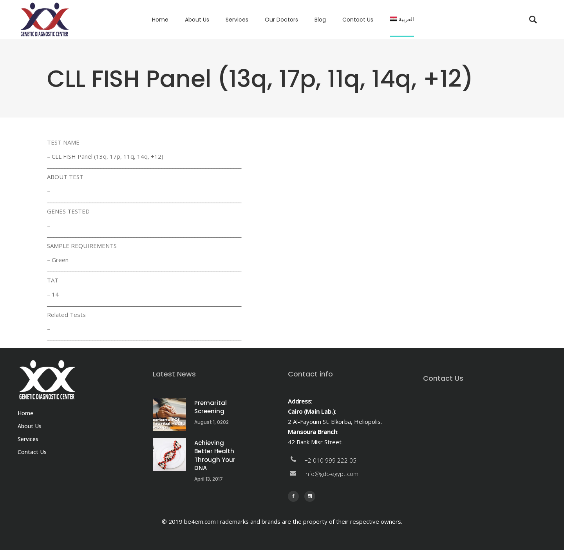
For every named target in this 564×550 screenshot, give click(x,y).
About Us (30, 426)
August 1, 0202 (211, 422)
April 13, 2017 (208, 479)
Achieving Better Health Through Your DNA (214, 455)
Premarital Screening (210, 407)
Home (25, 413)
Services (28, 439)
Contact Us (32, 452)
